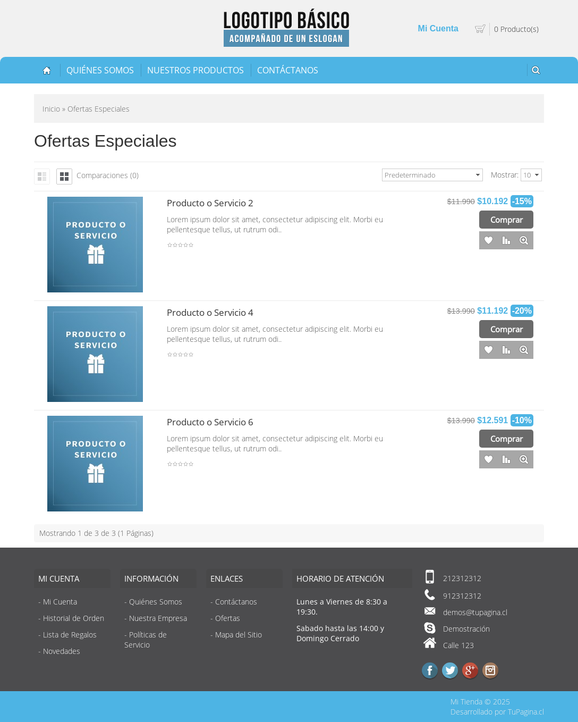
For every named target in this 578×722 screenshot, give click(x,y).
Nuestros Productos (195, 70)
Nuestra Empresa (158, 618)
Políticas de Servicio (145, 639)
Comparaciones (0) (107, 175)
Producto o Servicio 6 (210, 422)
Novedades (61, 651)
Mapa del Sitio (238, 634)
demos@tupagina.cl (475, 612)
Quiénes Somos (100, 70)
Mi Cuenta (438, 28)
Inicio (51, 109)
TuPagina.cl (526, 712)
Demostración (466, 629)
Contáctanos (287, 70)
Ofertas (227, 618)
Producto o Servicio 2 (210, 203)
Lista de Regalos (70, 634)
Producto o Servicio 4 (210, 312)
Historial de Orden (73, 618)
